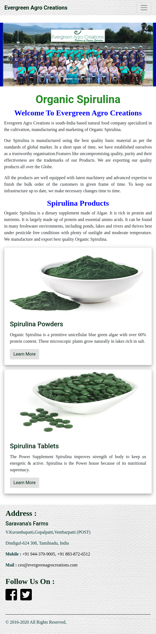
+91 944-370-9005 (38, 554)
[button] (11, 54)
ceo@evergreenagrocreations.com (47, 565)
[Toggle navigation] (144, 7)
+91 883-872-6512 (73, 554)
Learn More (24, 354)
